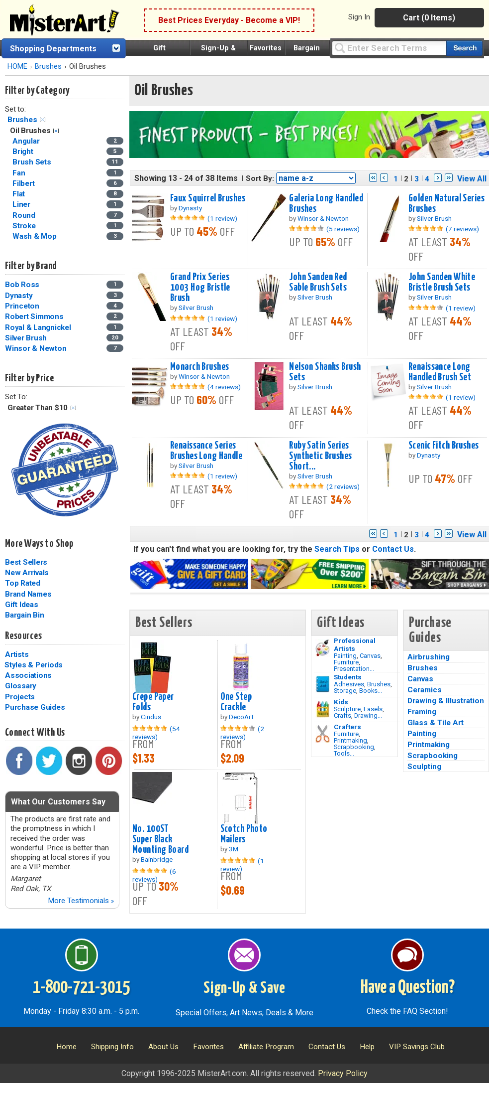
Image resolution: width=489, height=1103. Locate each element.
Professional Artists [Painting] (355, 644)
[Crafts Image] (322, 709)
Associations (28, 675)
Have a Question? (408, 988)
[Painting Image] (322, 648)
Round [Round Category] (24, 215)
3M (233, 849)
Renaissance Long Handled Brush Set (439, 372)
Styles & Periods (33, 664)
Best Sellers (26, 562)
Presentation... (354, 668)
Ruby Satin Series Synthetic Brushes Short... (320, 456)
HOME (17, 66)
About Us (163, 1046)
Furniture (346, 662)
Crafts (342, 715)
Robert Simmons (34, 316)
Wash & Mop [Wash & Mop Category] (35, 236)
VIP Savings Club (417, 1046)
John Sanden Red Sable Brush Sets (318, 282)
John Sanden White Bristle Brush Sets (441, 282)
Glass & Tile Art (435, 722)
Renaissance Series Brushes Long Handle (206, 451)
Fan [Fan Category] (19, 172)
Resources (23, 636)
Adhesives (349, 684)
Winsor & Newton (35, 348)
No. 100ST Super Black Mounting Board (160, 839)
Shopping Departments (53, 48)
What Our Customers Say (58, 801)
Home (66, 1046)
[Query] (389, 47)
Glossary (20, 685)
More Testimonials (81, 900)
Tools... (344, 753)
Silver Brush (26, 337)
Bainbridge (157, 859)
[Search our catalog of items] (464, 48)
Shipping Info (112, 1046)
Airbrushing (428, 656)
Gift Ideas (21, 604)
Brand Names (28, 594)
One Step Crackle (236, 702)
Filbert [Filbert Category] (24, 183)
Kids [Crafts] (341, 702)
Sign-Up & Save (244, 988)
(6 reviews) (154, 875)
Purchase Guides (35, 707)
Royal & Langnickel (38, 327)
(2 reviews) (343, 486)
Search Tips (337, 549)
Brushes (48, 66)
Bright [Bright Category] (23, 151)
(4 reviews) (224, 387)
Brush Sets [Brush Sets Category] (32, 162)
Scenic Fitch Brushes (443, 446)
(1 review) (222, 218)
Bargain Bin (24, 615)
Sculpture (347, 709)
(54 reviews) (156, 733)
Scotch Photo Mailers (244, 834)
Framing (421, 711)
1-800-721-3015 (81, 988)
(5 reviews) (343, 229)
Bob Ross (22, 284)
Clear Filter (42, 120)
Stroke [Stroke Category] (24, 225)
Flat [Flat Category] (19, 193)
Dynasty (18, 295)
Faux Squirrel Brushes (207, 198)
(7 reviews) (462, 229)
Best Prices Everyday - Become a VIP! (229, 20)
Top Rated (22, 583)
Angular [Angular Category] (26, 141)
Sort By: (260, 178)
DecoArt (241, 717)
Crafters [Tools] (347, 727)
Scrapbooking (354, 747)
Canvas (370, 655)
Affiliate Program (266, 1046)
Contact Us (393, 549)
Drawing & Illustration (445, 700)
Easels (373, 709)
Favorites (266, 48)
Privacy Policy (343, 1073)
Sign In (359, 16)
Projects (20, 696)
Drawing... (368, 715)
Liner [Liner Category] (22, 204)
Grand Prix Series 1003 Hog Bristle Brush (200, 287)
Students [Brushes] (348, 677)
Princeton (22, 306)
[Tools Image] (322, 734)
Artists (16, 654)
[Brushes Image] (322, 684)
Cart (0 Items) (429, 17)
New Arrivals (27, 572)
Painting (345, 655)
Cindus (151, 717)
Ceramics (424, 689)
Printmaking (350, 740)
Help (367, 1046)
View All (472, 178)
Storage (345, 690)
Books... (370, 690)
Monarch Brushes (199, 367)
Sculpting (424, 766)
